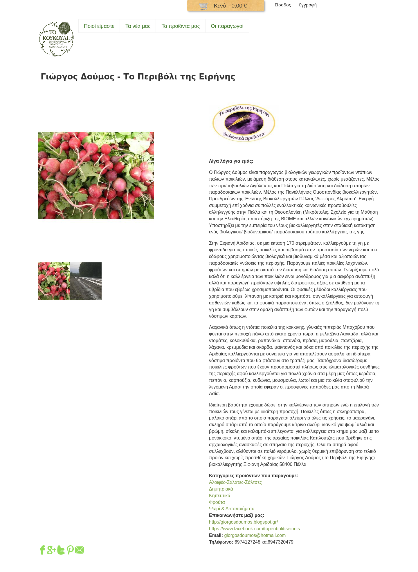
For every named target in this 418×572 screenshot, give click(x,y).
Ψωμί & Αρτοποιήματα (232, 508)
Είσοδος (283, 5)
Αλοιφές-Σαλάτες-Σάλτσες (235, 482)
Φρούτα (217, 502)
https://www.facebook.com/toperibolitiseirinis (254, 528)
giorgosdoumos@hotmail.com (255, 535)
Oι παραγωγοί (227, 26)
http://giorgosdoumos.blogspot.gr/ (243, 522)
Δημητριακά (221, 488)
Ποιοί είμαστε (99, 26)
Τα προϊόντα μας (180, 26)
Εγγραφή (308, 5)
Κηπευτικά (219, 495)
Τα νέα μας (137, 26)
